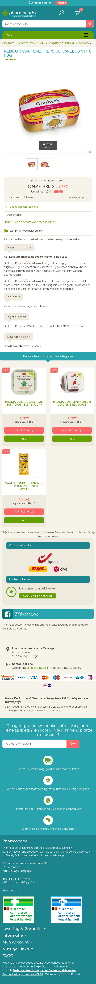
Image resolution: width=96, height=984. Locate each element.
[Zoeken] (90, 23)
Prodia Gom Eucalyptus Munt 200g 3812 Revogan (24, 403)
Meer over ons (10, 890)
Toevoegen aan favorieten (23, 206)
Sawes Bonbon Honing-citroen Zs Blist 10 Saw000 (24, 486)
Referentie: (74, 198)
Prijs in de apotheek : (43, 181)
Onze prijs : (42, 186)
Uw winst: (37, 191)
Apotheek (8, 42)
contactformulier (36, 667)
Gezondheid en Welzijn (31, 42)
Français (61, 2)
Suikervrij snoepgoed (77, 42)
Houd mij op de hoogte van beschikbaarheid (30, 222)
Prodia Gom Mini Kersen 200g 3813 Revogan (72, 403)
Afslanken (55, 42)
